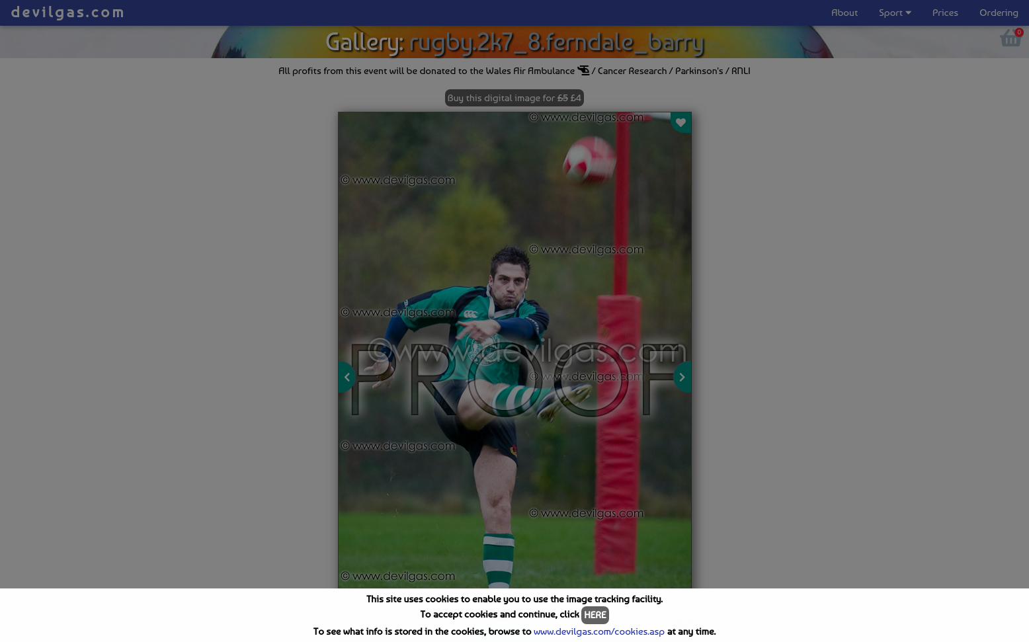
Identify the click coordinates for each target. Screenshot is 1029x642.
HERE (595, 615)
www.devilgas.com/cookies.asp (599, 631)
